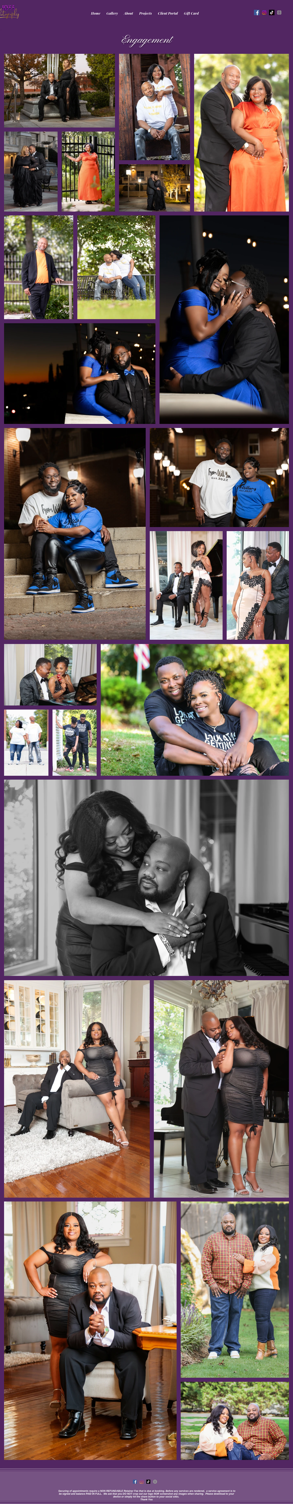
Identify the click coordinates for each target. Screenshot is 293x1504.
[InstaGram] (264, 12)
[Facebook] (256, 12)
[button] (112, 13)
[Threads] (279, 12)
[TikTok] (271, 12)
